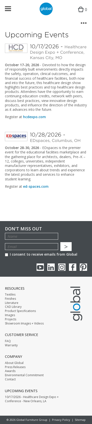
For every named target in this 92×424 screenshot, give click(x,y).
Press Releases (15, 367)
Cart (81, 13)
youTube (40, 267)
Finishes (10, 299)
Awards (10, 371)
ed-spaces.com (36, 186)
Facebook (72, 267)
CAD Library (13, 307)
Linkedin (51, 267)
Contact (10, 379)
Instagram (62, 267)
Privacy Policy (61, 420)
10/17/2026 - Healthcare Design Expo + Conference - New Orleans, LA (32, 399)
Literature (11, 303)
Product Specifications (20, 311)
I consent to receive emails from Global (41, 254)
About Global (14, 363)
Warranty (11, 345)
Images (10, 315)
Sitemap (80, 420)
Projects (10, 319)
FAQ (8, 341)
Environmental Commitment (24, 375)
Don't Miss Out (23, 229)
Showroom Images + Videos (24, 323)
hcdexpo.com (34, 116)
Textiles (10, 295)
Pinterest (83, 267)
